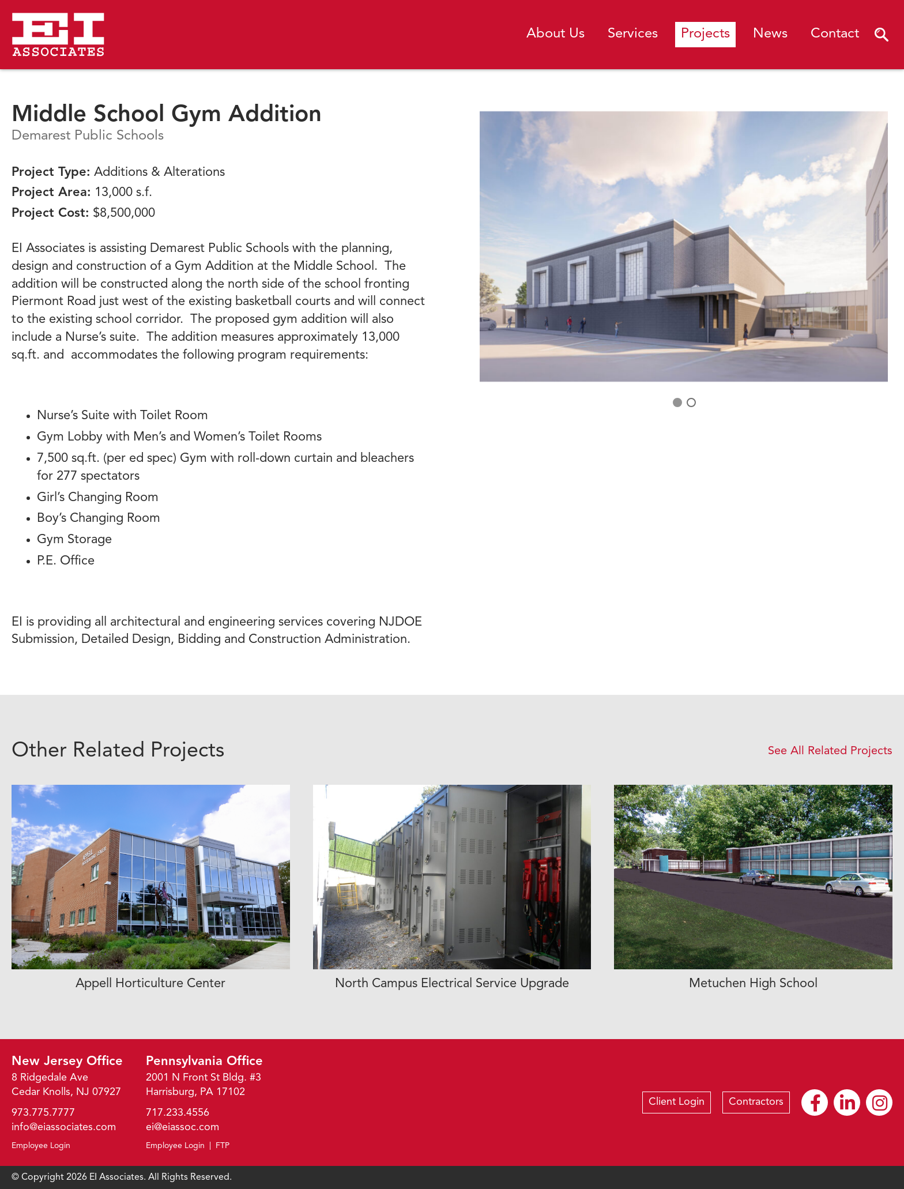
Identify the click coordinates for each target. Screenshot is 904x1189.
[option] (684, 246)
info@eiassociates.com (64, 1127)
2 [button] (690, 402)
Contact (835, 34)
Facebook (815, 1103)
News (770, 34)
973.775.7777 (43, 1113)
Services (633, 34)
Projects (705, 34)
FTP (222, 1146)
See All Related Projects (830, 751)
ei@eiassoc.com (182, 1127)
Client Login (677, 1102)
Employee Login (41, 1146)
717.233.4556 (177, 1113)
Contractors (756, 1102)
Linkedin (847, 1103)
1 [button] (677, 402)
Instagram (879, 1103)
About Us (555, 34)
